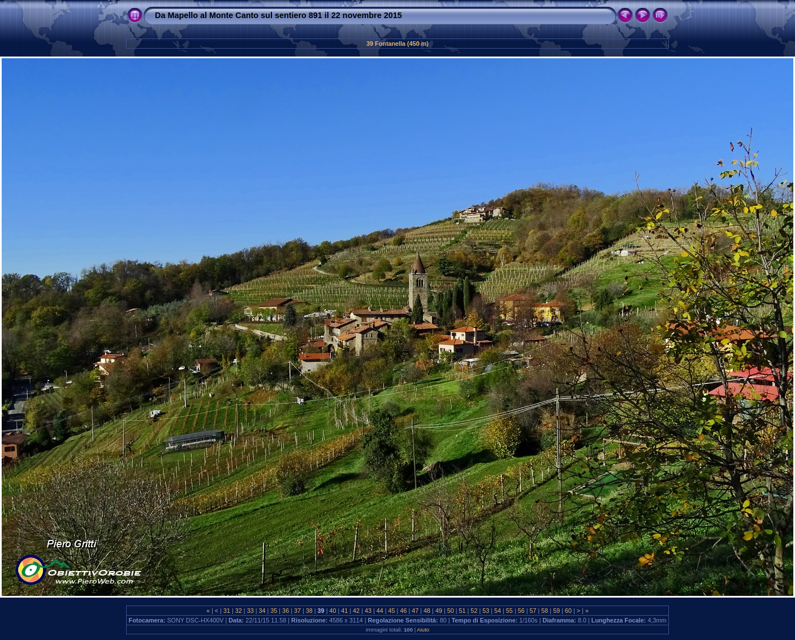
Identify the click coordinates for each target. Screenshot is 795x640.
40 (332, 610)
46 (403, 610)
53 (486, 610)
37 (297, 610)
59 (556, 610)
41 (344, 610)
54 (497, 610)
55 (509, 610)
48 (427, 610)
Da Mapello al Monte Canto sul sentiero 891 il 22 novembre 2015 (278, 15)
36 (285, 610)
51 (462, 610)
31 (227, 610)
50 (451, 610)
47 (415, 610)
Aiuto (423, 629)
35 (274, 610)
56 (521, 610)
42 (356, 610)
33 (250, 610)
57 (533, 610)
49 (439, 610)
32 (239, 610)
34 (262, 610)
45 (392, 610)
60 (568, 610)
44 (380, 610)
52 (474, 610)
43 (368, 610)
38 (309, 610)
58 (544, 610)
